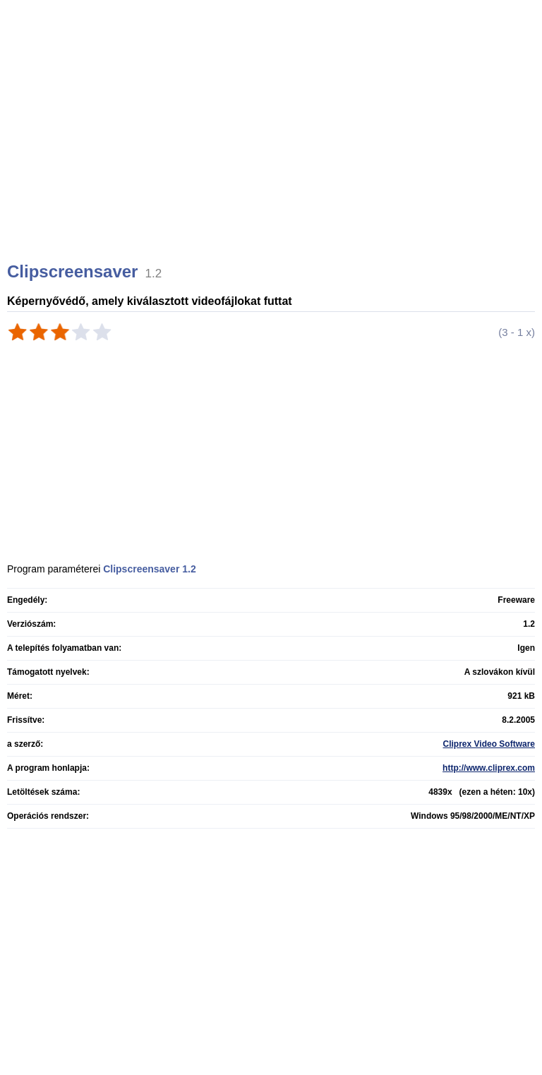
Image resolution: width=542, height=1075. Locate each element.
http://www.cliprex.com (488, 768)
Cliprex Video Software (489, 744)
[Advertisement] (273, 148)
